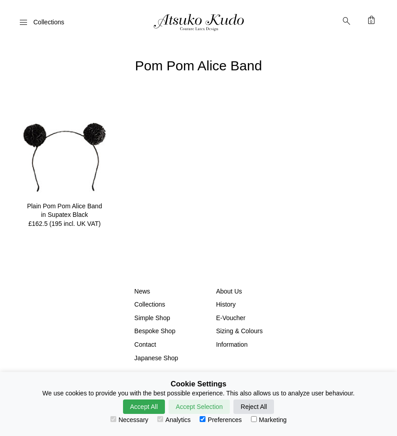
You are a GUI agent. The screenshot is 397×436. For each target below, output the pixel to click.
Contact (145, 344)
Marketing (269, 419)
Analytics (174, 419)
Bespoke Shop (154, 331)
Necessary (129, 419)
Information (231, 344)
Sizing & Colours (239, 331)
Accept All (144, 406)
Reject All (254, 406)
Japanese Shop (156, 358)
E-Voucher (230, 317)
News (142, 291)
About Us (229, 291)
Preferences (221, 419)
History (226, 304)
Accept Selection (199, 406)
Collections (149, 304)
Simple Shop (152, 317)
